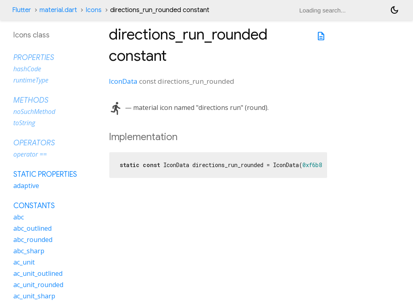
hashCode (27, 68)
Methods (30, 100)
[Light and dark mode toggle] (394, 10)
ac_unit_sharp (34, 296)
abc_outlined (32, 228)
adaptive (26, 185)
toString (24, 122)
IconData (123, 81)
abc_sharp (28, 250)
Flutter (21, 10)
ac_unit (24, 262)
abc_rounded (32, 239)
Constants (34, 205)
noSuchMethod (34, 111)
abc (18, 217)
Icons (94, 10)
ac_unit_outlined (38, 273)
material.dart (58, 10)
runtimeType (30, 80)
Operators (34, 143)
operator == (30, 154)
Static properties (45, 174)
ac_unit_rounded (38, 284)
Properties (33, 57)
